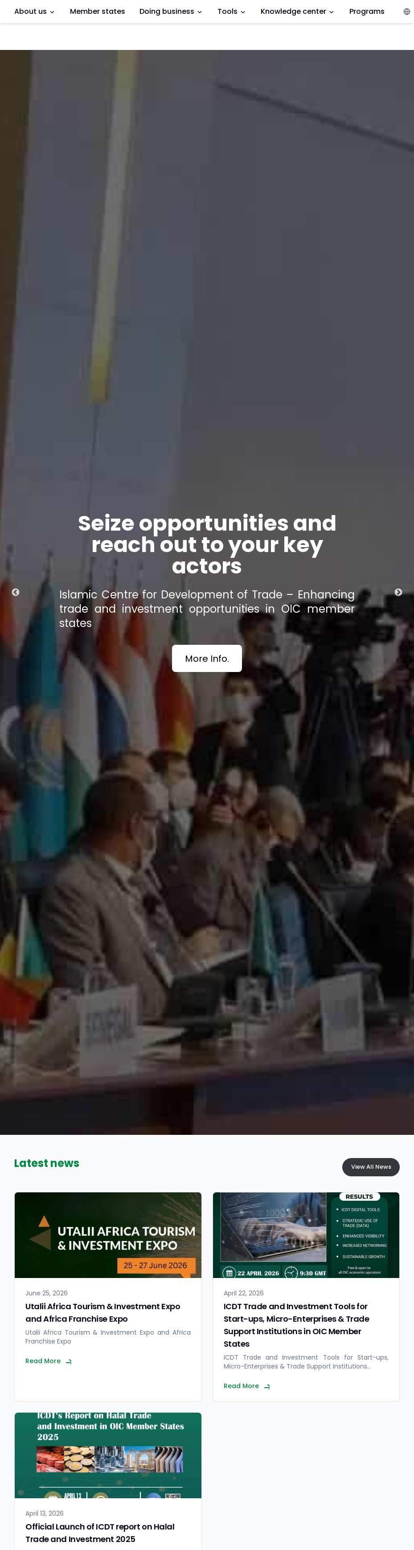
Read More (48, 1360)
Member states (97, 11)
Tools (231, 11)
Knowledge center (298, 11)
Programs (367, 11)
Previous (15, 592)
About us (35, 11)
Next (398, 592)
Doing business (171, 11)
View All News (371, 1166)
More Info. (207, 658)
